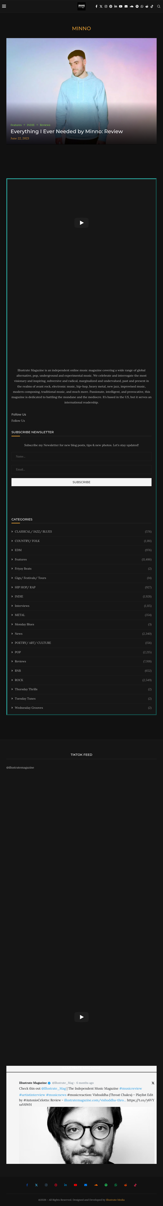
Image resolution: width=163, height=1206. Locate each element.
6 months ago (85, 1083)
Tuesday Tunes (83, 699)
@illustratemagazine (20, 767)
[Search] (159, 6)
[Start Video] (81, 222)
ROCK (83, 680)
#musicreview (130, 1088)
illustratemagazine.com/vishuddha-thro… (95, 1100)
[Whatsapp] (142, 6)
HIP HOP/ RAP (83, 587)
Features (83, 559)
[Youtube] (120, 6)
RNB (83, 671)
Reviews (83, 661)
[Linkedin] (115, 6)
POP (83, 652)
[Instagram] (106, 6)
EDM (83, 550)
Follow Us (18, 421)
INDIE (83, 596)
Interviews (83, 606)
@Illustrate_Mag (62, 1083)
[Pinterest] (110, 6)
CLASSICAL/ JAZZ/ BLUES (83, 532)
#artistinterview (32, 1095)
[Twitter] (101, 6)
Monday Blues (83, 624)
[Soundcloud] (131, 6)
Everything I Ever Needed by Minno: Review (67, 131)
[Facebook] (96, 6)
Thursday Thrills (83, 689)
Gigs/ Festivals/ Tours (83, 578)
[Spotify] (137, 6)
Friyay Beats (83, 569)
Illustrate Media (115, 1199)
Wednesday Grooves (83, 708)
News (83, 634)
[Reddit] (146, 6)
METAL (83, 615)
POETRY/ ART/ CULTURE (83, 643)
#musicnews (56, 1095)
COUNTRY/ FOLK (83, 541)
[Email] (126, 6)
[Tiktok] (151, 6)
